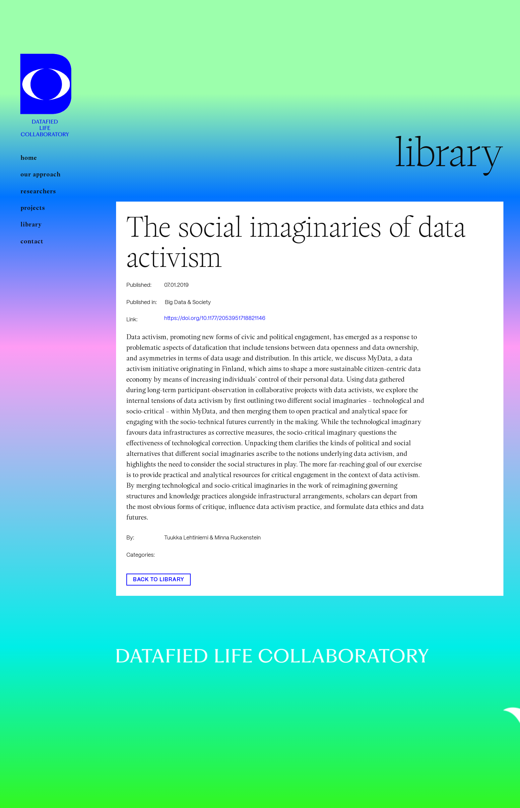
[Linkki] (46, 84)
